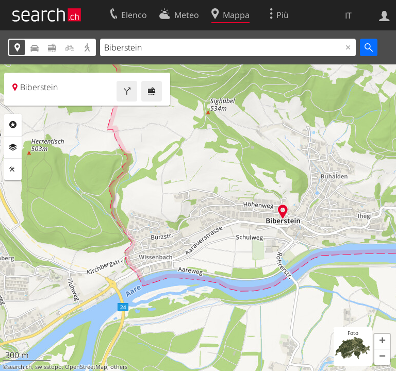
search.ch (19, 366)
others (118, 366)
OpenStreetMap (86, 366)
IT (348, 15)
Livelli (13, 147)
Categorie (13, 125)
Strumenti (13, 169)
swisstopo (48, 366)
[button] (382, 341)
